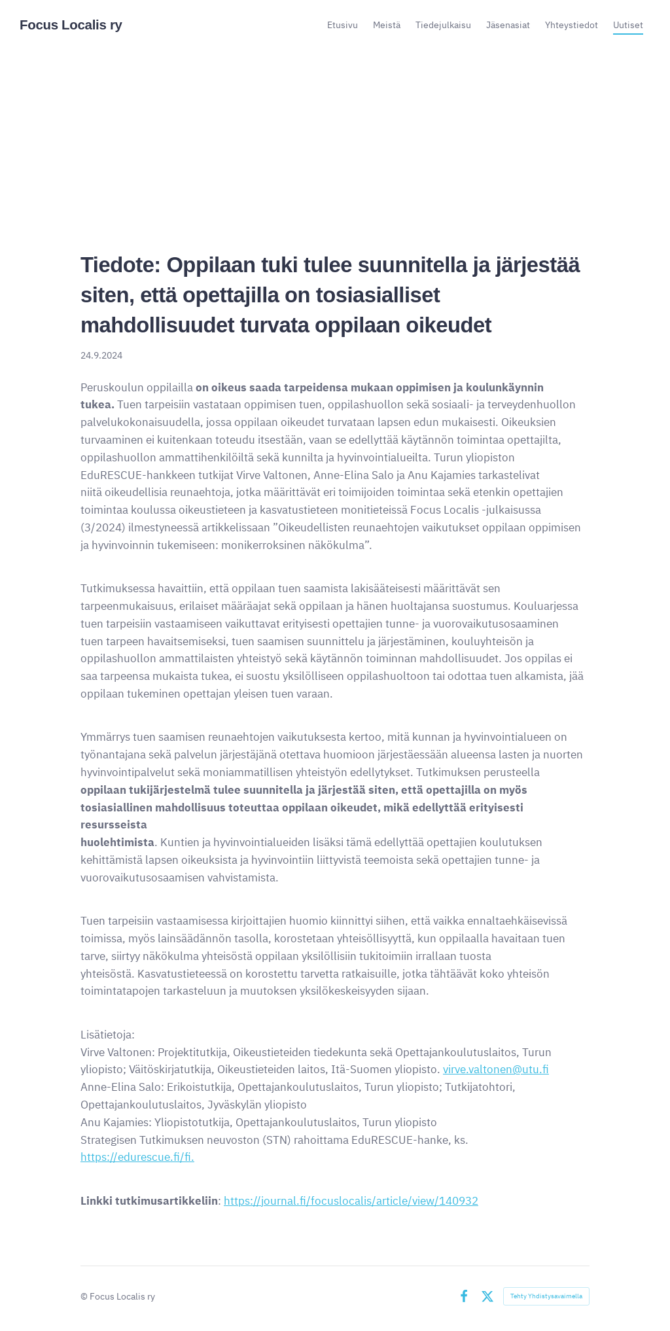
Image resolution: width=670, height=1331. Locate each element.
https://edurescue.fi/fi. (137, 1157)
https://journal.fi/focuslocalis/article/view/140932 (351, 1201)
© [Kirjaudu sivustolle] (85, 1296)
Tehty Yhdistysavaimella (546, 1296)
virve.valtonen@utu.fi (496, 1069)
